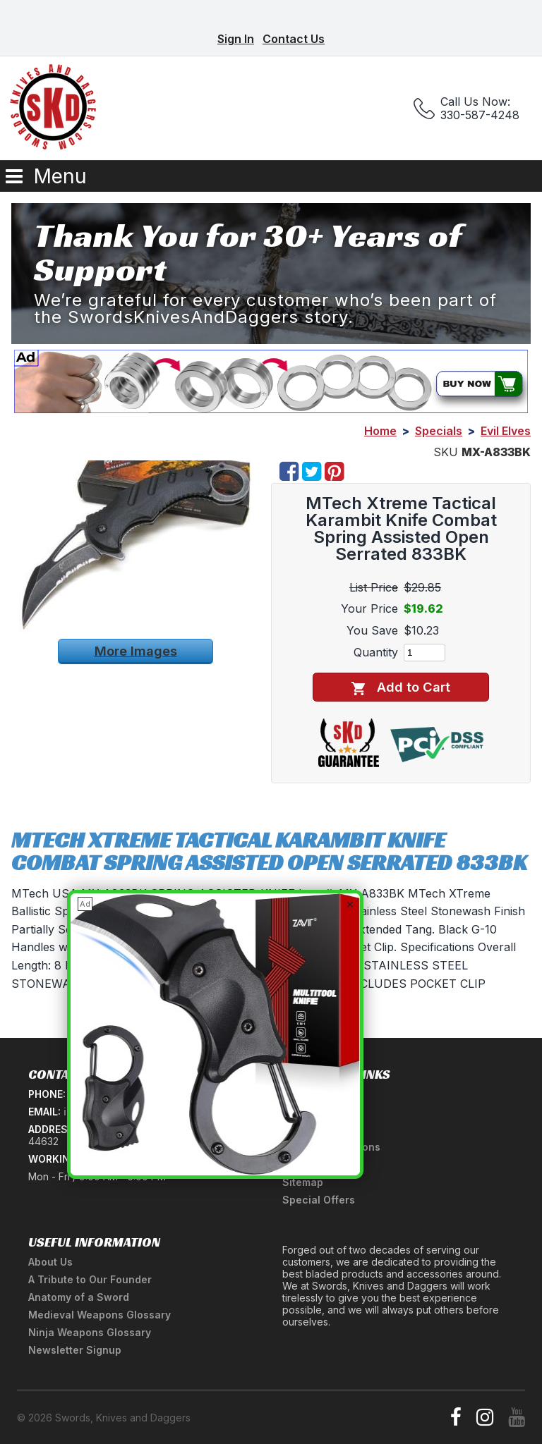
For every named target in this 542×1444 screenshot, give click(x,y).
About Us (50, 1262)
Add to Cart (400, 687)
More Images (136, 651)
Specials (438, 431)
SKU (445, 452)
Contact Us (294, 38)
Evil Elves (506, 431)
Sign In (235, 38)
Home (380, 431)
